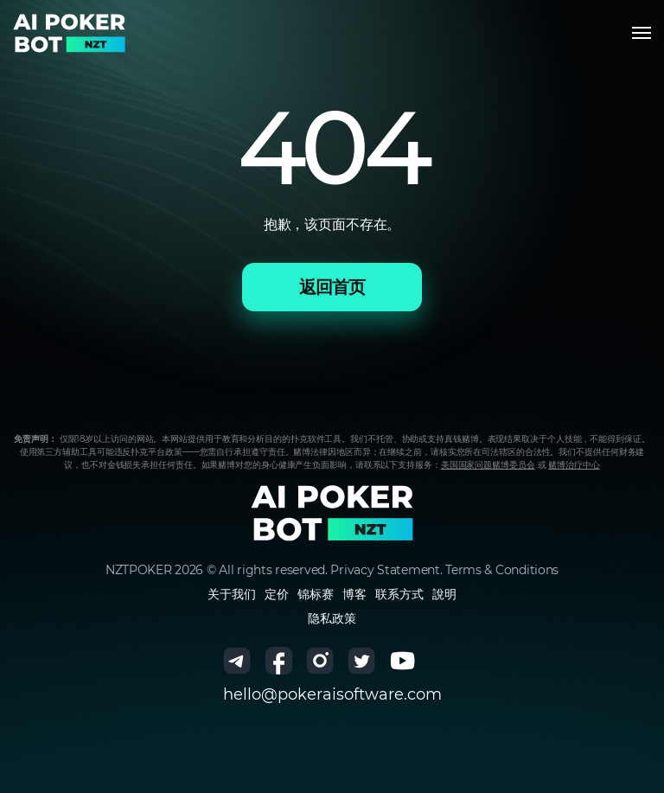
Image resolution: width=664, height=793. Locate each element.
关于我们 (232, 594)
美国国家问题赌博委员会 (488, 464)
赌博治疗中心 (573, 464)
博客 (354, 594)
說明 (444, 594)
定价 (277, 594)
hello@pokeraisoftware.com (332, 694)
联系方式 (399, 594)
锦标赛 (315, 594)
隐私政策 (332, 618)
